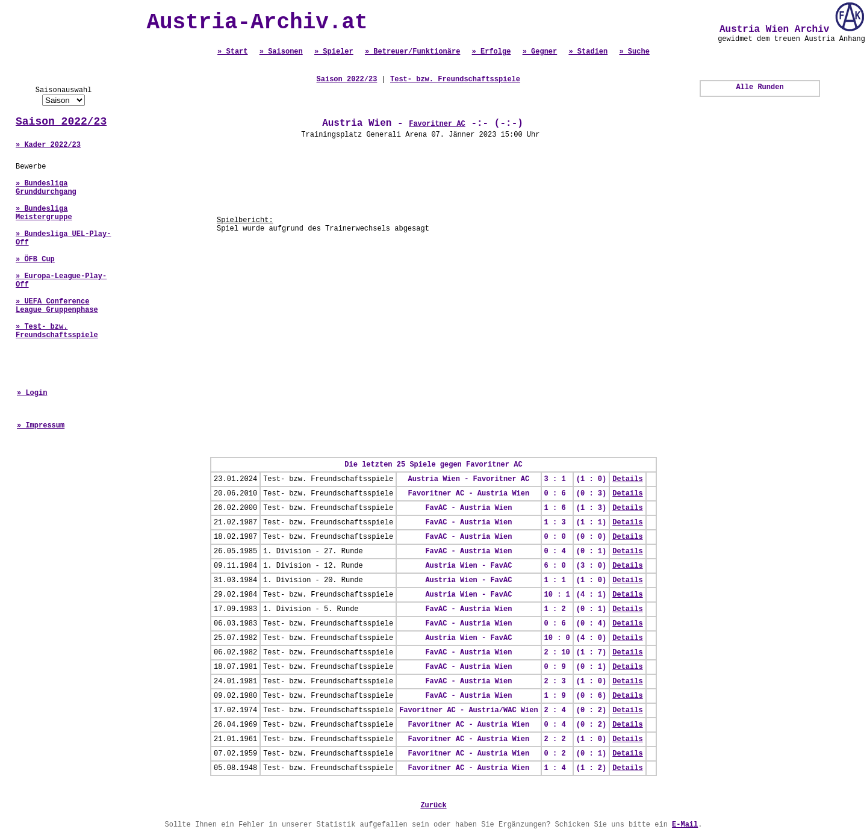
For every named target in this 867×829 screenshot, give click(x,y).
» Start (232, 52)
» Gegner (540, 52)
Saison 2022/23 (61, 122)
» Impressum (40, 425)
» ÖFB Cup (35, 259)
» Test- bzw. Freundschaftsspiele (57, 331)
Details (627, 479)
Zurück (433, 805)
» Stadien (588, 52)
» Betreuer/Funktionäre (412, 52)
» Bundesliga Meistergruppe (44, 213)
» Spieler (333, 52)
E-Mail (685, 825)
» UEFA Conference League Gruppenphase (57, 305)
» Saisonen (281, 52)
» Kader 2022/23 (48, 145)
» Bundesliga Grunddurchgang (46, 187)
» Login (32, 393)
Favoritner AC (437, 124)
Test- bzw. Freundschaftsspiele (455, 79)
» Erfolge (491, 52)
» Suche (634, 52)
